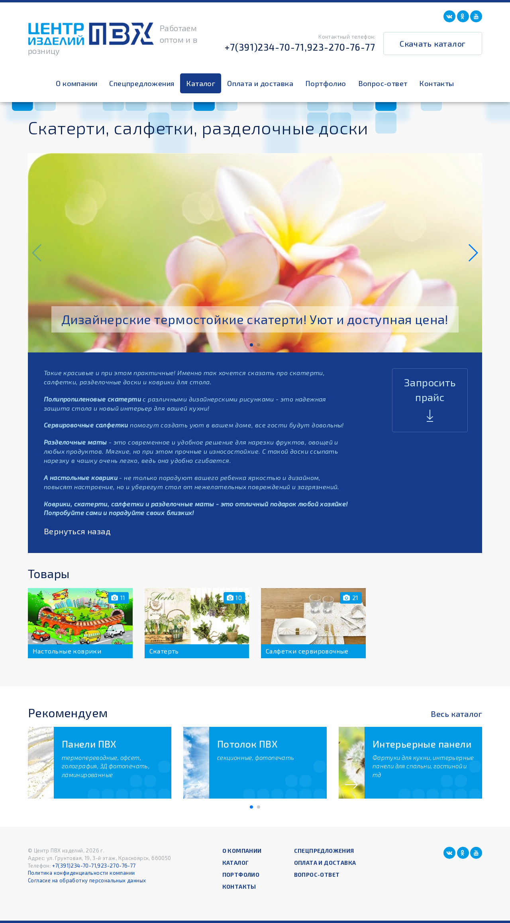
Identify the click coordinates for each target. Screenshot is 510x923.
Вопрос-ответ (383, 83)
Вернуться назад (77, 531)
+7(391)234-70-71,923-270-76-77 (300, 47)
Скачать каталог (433, 43)
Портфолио (325, 83)
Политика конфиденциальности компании (81, 873)
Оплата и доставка (260, 83)
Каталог (200, 83)
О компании (76, 83)
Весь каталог (456, 713)
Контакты (436, 83)
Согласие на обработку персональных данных (87, 880)
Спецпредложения (141, 83)
